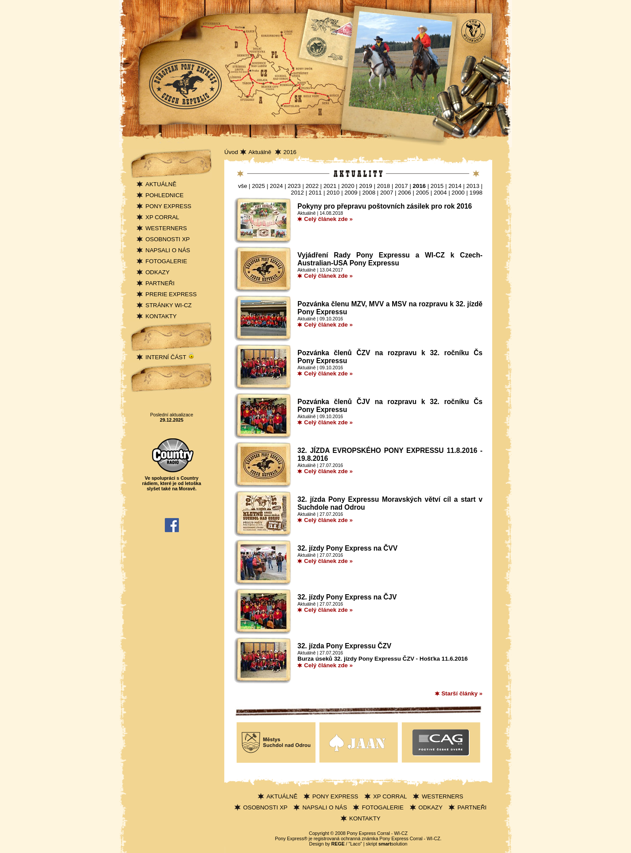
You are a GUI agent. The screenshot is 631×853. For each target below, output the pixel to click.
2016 (290, 152)
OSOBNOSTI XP (167, 239)
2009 (351, 192)
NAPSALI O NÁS (167, 250)
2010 (333, 192)
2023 (294, 186)
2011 (315, 192)
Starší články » (462, 693)
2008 (368, 192)
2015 (437, 186)
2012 (297, 192)
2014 (455, 186)
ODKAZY (157, 272)
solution (393, 843)
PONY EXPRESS (168, 206)
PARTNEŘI (159, 283)
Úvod (231, 152)
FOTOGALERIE (166, 261)
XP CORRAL (162, 217)
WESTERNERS (166, 228)
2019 (365, 186)
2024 (276, 186)
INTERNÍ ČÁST (170, 357)
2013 (472, 186)
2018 (383, 186)
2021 (330, 186)
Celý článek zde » (328, 219)
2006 (404, 192)
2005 (422, 192)
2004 (440, 192)
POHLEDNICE (164, 195)
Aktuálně (261, 152)
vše (242, 186)
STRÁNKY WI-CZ (168, 305)
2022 (312, 186)
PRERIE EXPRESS (171, 294)
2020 (347, 186)
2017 (401, 186)
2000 (458, 192)
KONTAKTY (161, 316)
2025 (258, 186)
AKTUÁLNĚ (160, 184)
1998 (476, 192)
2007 (386, 192)
